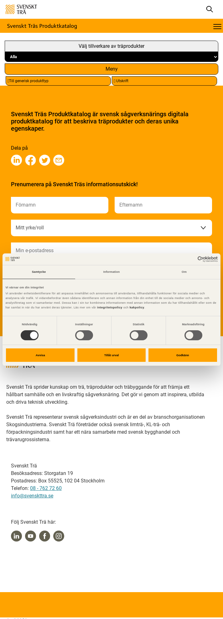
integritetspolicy (109, 307)
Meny (112, 69)
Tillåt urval (111, 355)
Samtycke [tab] (39, 271)
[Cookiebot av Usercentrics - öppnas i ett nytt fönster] (190, 259)
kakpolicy (137, 307)
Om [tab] (184, 271)
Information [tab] (111, 271)
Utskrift (121, 81)
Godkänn (182, 355)
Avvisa (40, 355)
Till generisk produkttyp (28, 81)
